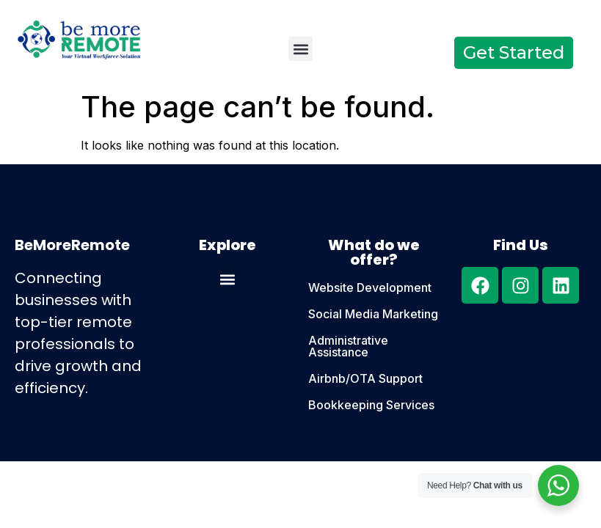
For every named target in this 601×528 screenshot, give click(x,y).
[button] (300, 49)
